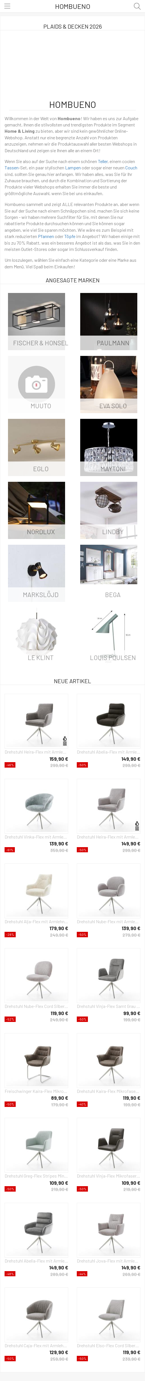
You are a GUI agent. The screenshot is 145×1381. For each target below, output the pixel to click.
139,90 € (58, 843)
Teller (103, 161)
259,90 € (59, 1359)
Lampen (73, 167)
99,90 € (131, 1013)
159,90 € (58, 759)
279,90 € (131, 935)
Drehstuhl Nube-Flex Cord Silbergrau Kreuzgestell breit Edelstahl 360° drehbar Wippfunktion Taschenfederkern (36, 1006)
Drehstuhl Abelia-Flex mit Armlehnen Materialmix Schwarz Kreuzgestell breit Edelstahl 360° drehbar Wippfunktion (108, 751)
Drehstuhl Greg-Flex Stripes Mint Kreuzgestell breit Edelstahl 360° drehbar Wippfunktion (36, 1175)
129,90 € (58, 1352)
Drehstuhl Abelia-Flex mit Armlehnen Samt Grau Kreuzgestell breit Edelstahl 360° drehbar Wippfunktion (36, 1260)
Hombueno (72, 6)
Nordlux (41, 531)
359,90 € (59, 850)
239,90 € (131, 1359)
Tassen (12, 167)
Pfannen (46, 236)
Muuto (41, 405)
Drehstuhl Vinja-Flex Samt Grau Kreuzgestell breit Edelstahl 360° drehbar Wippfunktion (108, 1006)
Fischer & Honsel (41, 342)
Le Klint (41, 657)
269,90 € (131, 1274)
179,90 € (58, 928)
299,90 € (59, 765)
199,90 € (131, 1019)
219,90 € (59, 1189)
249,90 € (59, 935)
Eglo (41, 468)
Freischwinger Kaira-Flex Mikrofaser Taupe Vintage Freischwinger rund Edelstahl (36, 1091)
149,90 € (130, 759)
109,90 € (58, 1183)
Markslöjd (41, 594)
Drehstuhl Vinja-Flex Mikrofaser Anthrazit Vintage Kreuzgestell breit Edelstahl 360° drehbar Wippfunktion (108, 1175)
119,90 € (59, 1013)
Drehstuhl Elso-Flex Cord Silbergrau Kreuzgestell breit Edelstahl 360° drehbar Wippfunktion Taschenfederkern (108, 1345)
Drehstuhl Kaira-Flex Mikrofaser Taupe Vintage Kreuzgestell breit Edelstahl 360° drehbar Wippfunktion (108, 1091)
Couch (131, 167)
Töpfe (69, 236)
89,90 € (59, 1098)
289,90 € (59, 1274)
